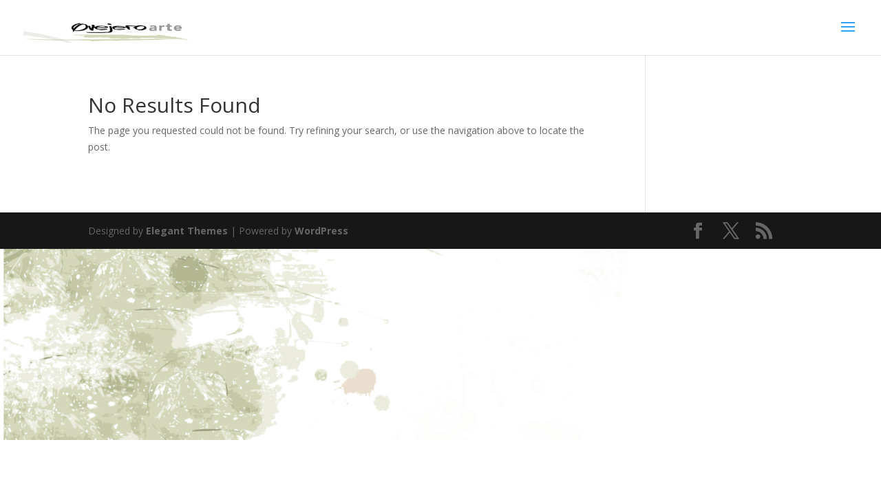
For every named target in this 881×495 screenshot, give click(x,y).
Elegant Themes (187, 230)
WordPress (321, 230)
